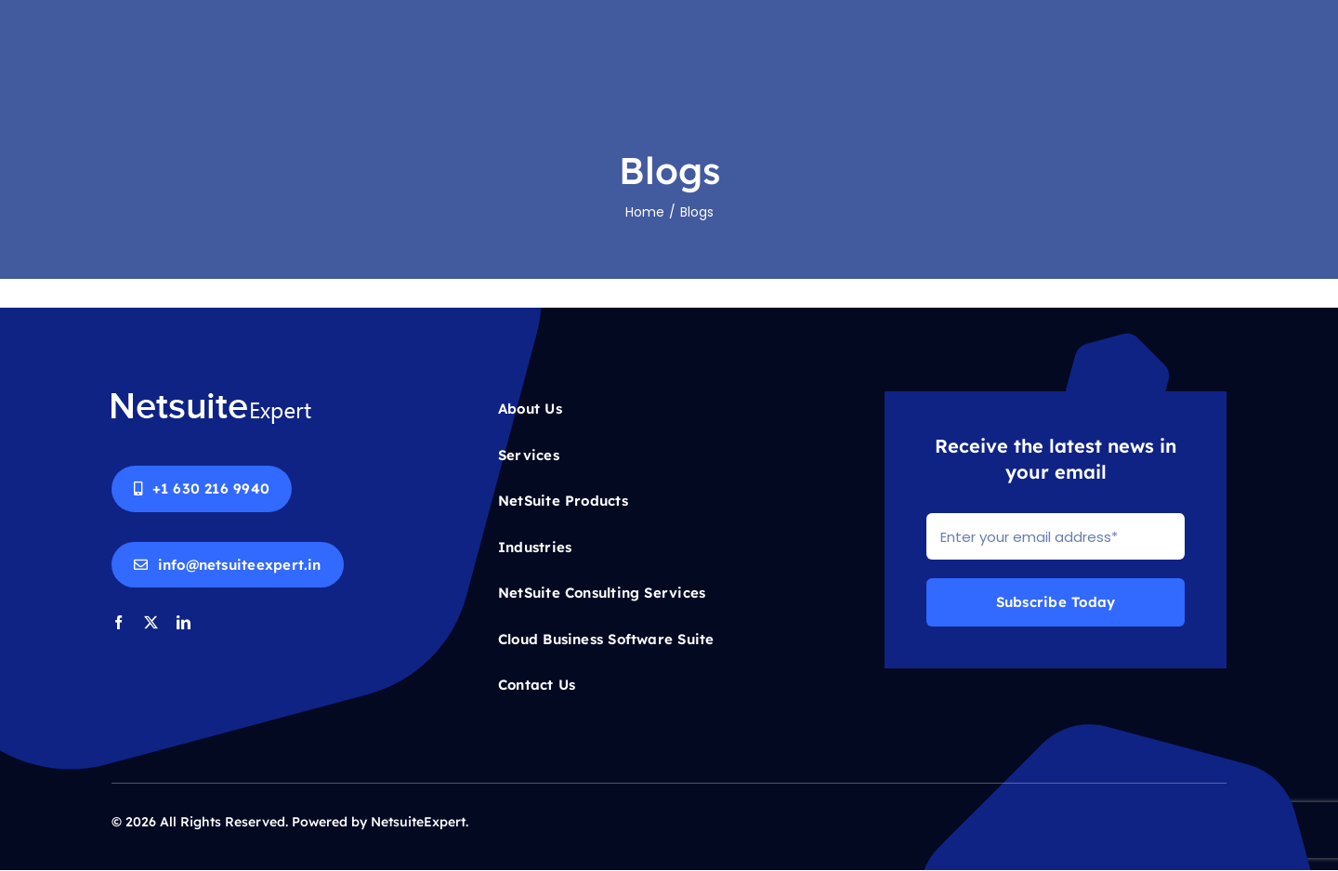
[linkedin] (183, 622)
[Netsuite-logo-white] (211, 398)
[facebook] (118, 622)
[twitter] (151, 622)
